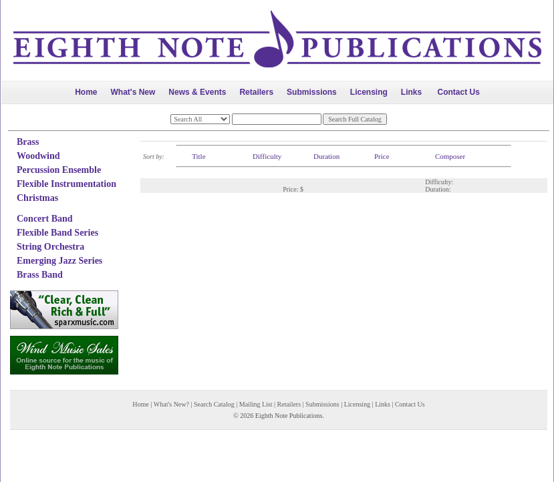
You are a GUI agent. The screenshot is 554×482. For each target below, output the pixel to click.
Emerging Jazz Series (59, 261)
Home (86, 92)
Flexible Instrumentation (66, 184)
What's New (132, 92)
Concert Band (45, 219)
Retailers (256, 92)
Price (382, 156)
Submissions (312, 92)
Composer (450, 156)
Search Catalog (214, 404)
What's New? (171, 404)
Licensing (369, 92)
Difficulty (267, 156)
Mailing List (256, 404)
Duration (326, 156)
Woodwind (38, 156)
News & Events (197, 92)
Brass (28, 142)
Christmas (37, 198)
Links (411, 92)
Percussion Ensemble (59, 170)
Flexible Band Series (57, 233)
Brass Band (40, 275)
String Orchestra (50, 247)
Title (198, 156)
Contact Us (459, 92)
